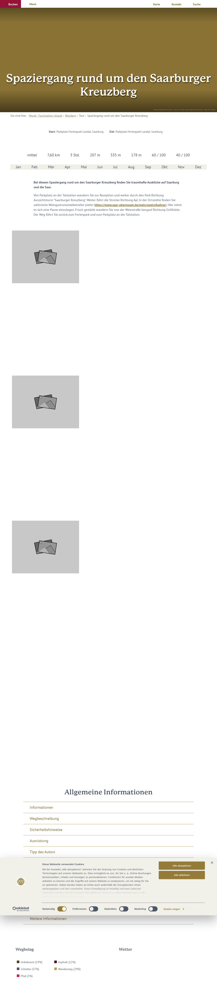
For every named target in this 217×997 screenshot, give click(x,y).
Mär (51, 167)
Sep (148, 167)
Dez (198, 167)
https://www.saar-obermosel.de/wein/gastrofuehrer (130, 205)
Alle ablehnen (182, 956)
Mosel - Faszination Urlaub (45, 116)
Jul (115, 167)
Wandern (70, 116)
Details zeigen (172, 990)
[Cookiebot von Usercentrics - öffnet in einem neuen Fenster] (21, 990)
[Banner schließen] (212, 944)
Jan (18, 167)
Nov (181, 167)
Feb (34, 167)
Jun (100, 167)
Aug (131, 167)
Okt (164, 167)
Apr (67, 167)
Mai (84, 167)
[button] (10, 4)
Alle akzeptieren (182, 947)
